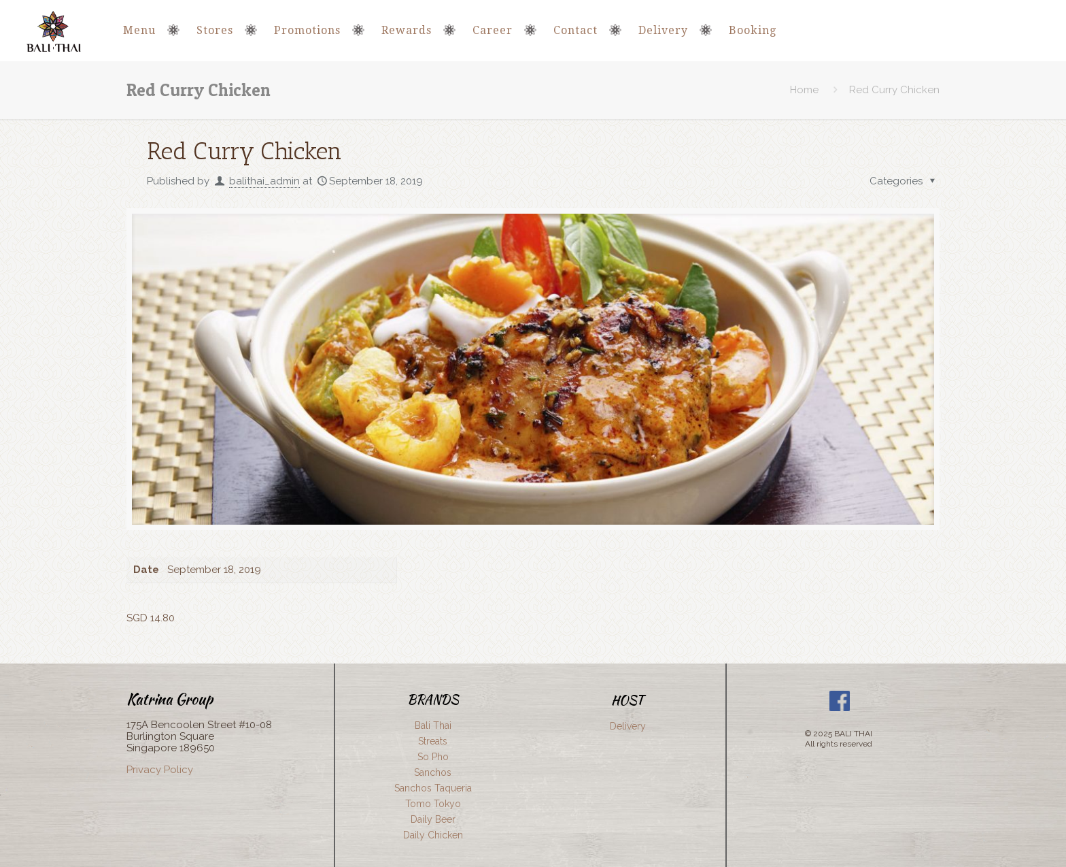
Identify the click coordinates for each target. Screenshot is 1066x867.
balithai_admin (264, 181)
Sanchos (432, 772)
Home (804, 90)
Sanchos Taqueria (433, 788)
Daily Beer (433, 819)
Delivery (628, 726)
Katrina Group (169, 699)
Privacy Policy (159, 770)
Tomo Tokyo (433, 803)
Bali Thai (433, 725)
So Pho (433, 756)
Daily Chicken (433, 835)
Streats (432, 741)
